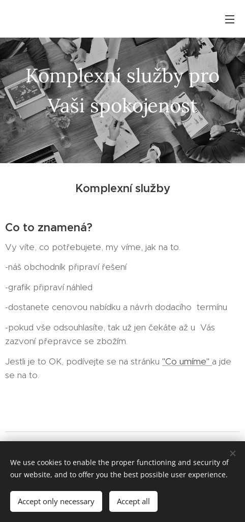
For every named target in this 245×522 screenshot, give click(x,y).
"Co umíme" (187, 360)
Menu (229, 19)
